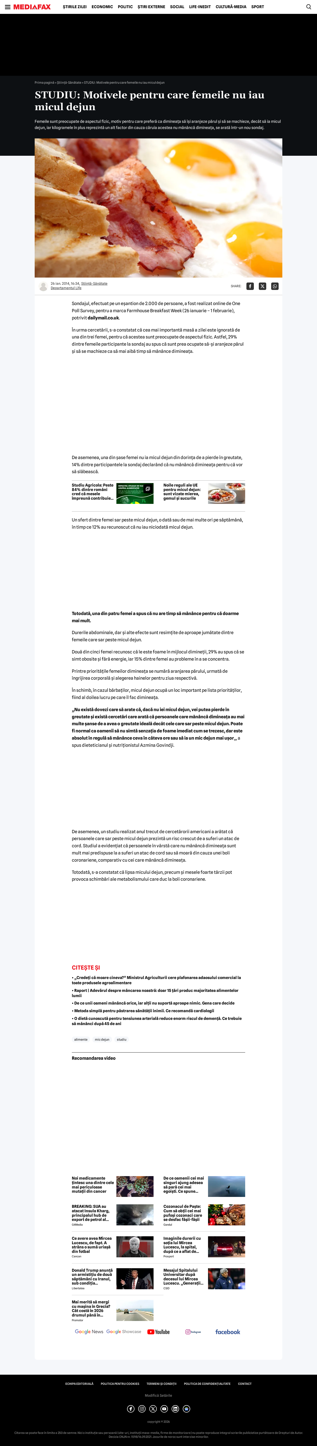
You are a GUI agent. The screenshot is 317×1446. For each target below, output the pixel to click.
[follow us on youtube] (158, 1332)
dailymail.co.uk (103, 317)
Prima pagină (44, 82)
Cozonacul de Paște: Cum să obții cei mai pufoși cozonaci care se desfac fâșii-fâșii (182, 1213)
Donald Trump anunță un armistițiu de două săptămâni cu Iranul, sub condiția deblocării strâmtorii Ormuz (92, 1277)
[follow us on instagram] (193, 1332)
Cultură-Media (231, 7)
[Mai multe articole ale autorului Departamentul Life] (43, 286)
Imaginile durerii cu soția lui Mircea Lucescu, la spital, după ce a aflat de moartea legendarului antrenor (184, 1245)
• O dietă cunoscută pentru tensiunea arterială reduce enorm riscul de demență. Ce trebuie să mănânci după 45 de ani (157, 1021)
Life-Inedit (200, 7)
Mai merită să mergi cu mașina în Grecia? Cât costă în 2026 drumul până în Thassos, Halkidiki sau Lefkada (92, 1308)
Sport (257, 7)
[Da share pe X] (262, 286)
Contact (245, 1384)
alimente (80, 1039)
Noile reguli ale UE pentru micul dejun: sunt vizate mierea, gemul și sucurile (182, 491)
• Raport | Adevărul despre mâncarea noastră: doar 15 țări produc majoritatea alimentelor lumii (155, 993)
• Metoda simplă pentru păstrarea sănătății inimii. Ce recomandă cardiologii (143, 1010)
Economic (102, 7)
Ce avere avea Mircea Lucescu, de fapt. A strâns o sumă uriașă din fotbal (92, 1245)
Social (177, 7)
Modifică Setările (158, 1395)
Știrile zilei (75, 7)
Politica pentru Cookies (120, 1384)
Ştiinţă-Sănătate (69, 82)
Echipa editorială (79, 1384)
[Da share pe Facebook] (250, 286)
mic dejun (102, 1039)
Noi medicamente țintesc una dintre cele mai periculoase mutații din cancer (93, 1184)
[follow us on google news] (89, 1332)
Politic (125, 7)
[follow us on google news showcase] (123, 1332)
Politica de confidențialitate (207, 1384)
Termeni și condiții (162, 1384)
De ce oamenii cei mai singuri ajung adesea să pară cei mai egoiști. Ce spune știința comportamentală (183, 1184)
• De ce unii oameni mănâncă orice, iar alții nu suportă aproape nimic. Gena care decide (153, 1003)
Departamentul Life (66, 288)
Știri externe (151, 7)
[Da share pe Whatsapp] (275, 286)
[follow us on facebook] (228, 1332)
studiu (121, 1039)
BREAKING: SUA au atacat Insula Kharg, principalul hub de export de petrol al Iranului (90, 1213)
